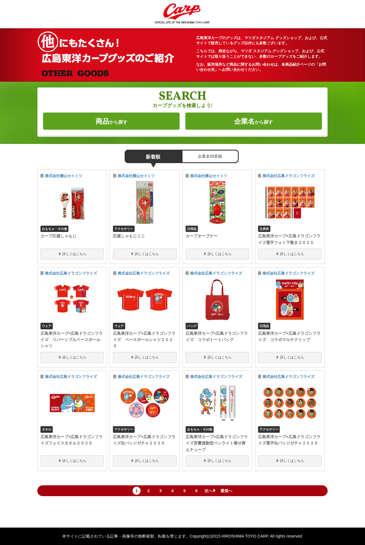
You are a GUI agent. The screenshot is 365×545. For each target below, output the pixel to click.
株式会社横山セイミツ (63, 176)
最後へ (226, 490)
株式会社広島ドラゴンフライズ (289, 176)
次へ (210, 490)
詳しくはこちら (74, 254)
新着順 (153, 157)
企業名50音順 (210, 156)
